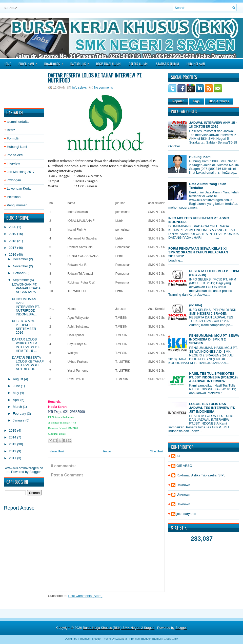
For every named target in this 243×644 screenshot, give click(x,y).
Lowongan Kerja (19, 188)
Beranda (10, 7)
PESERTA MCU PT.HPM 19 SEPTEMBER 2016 (24, 326)
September (21, 280)
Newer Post (57, 451)
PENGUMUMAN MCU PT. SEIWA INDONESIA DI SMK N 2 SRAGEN (214, 339)
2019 (13, 234)
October (19, 273)
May (16, 393)
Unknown (183, 485)
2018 (13, 241)
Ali (178, 456)
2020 (13, 227)
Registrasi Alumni (108, 63)
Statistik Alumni (167, 63)
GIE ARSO (184, 466)
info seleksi (15, 155)
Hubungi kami (17, 147)
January (19, 420)
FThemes (84, 638)
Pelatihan (14, 197)
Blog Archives (219, 101)
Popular (178, 101)
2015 (13, 430)
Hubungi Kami (196, 63)
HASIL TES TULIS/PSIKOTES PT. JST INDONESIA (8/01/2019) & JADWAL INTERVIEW (213, 377)
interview (13, 163)
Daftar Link (81, 62)
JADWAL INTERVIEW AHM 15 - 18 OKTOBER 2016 (213, 124)
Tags (196, 101)
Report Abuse (19, 508)
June (17, 386)
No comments (103, 87)
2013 (13, 444)
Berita (11, 130)
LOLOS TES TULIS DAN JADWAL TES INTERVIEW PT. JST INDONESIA (212, 407)
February (20, 413)
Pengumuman (17, 205)
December (21, 259)
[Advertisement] (24, 88)
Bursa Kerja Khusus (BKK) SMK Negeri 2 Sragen (118, 628)
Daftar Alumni (138, 63)
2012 (13, 451)
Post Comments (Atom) (85, 596)
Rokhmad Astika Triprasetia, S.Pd (201, 475)
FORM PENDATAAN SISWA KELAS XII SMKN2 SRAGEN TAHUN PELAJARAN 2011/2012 (198, 252)
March (18, 407)
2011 (13, 458)
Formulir (13, 138)
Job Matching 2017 (21, 172)
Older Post (156, 451)
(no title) (195, 305)
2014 (13, 437)
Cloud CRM (171, 638)
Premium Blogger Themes (145, 638)
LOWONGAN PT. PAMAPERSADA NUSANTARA (26, 288)
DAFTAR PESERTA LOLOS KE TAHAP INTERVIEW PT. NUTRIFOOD (28, 363)
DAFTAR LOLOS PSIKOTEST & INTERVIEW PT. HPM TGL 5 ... (25, 345)
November (21, 266)
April (17, 400)
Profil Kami (29, 62)
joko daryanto (186, 514)
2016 (13, 254)
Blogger (34, 472)
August (18, 379)
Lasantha (121, 638)
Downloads (55, 62)
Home (7, 63)
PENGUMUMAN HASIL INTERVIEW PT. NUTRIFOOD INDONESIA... (25, 306)
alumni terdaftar (18, 122)
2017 (13, 248)
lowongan (14, 180)
